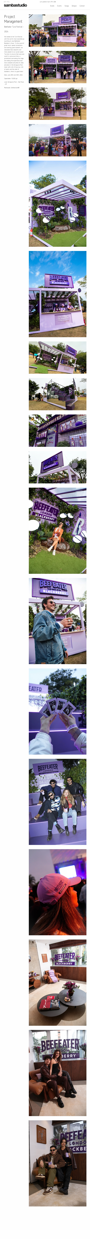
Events (59, 6)
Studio (52, 6)
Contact (82, 6)
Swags (67, 6)
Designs (74, 6)
